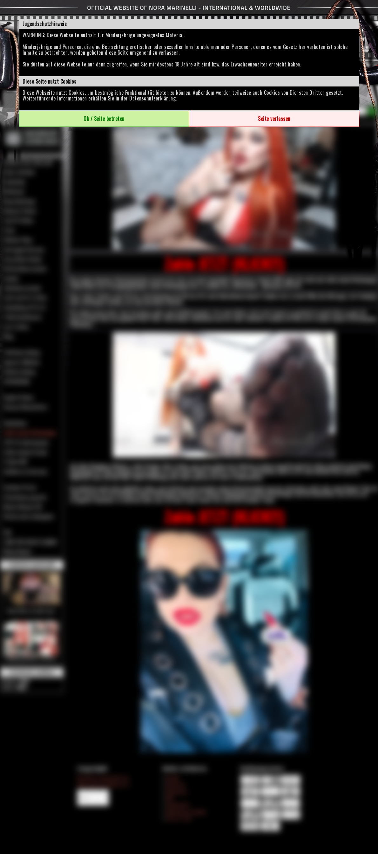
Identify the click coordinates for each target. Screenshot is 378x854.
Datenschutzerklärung (152, 98)
